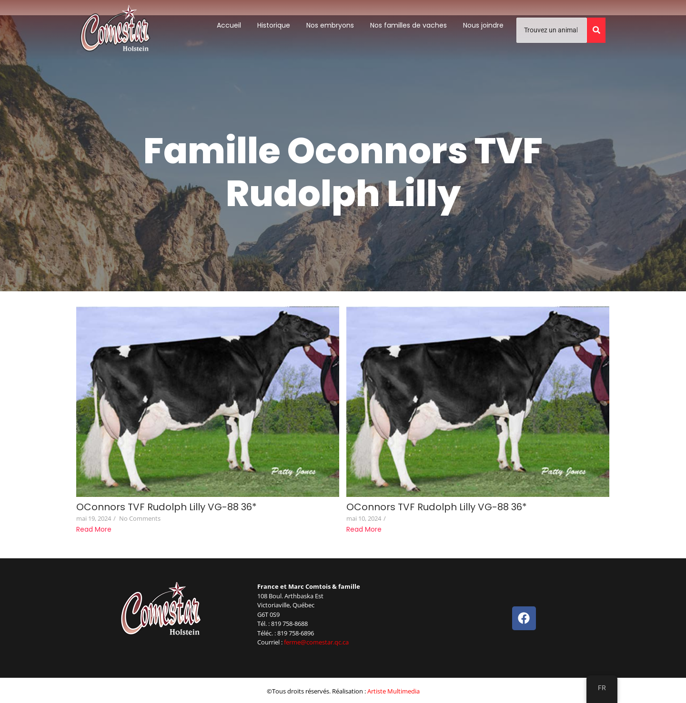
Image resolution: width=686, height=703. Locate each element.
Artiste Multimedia (393, 691)
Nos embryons (330, 25)
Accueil (229, 25)
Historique (273, 25)
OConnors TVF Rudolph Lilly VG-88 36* (166, 507)
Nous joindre (483, 25)
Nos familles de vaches (408, 25)
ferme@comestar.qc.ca (316, 642)
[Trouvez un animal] (551, 30)
